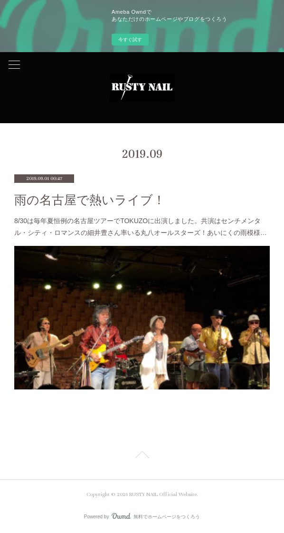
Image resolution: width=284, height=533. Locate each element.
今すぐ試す (130, 39)
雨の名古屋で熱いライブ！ (89, 200)
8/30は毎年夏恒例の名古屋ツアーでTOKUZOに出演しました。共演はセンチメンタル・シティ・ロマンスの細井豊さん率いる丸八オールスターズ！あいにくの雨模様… (140, 226)
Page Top (142, 456)
